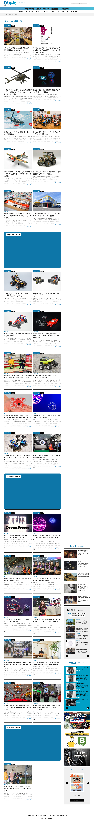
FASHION (20, 11)
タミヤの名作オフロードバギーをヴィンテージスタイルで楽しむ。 (46, 133)
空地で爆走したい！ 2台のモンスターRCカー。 (46, 295)
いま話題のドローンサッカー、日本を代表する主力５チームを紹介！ (46, 579)
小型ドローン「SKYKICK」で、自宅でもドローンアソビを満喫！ (46, 416)
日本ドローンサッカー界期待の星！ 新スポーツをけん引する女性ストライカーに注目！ (46, 621)
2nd (79, 613)
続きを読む (29, 58)
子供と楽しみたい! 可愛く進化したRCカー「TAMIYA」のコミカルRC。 (17, 295)
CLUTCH (83, 613)
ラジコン (17, 14)
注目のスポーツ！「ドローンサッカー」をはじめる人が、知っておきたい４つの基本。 (46, 537)
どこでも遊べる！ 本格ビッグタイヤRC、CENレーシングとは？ (46, 377)
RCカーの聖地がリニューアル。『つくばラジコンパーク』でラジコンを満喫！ (46, 215)
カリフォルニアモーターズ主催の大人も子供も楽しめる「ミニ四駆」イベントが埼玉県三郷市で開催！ (46, 50)
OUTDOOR (55, 11)
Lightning (7, 25)
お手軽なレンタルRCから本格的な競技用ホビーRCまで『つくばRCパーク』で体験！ (18, 377)
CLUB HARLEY (73, 615)
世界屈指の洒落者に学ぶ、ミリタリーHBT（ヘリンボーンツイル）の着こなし (82, 651)
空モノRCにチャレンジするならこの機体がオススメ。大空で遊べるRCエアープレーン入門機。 (18, 174)
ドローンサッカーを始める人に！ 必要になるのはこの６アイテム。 (17, 620)
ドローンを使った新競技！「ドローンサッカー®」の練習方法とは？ (46, 456)
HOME (5, 14)
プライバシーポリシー (42, 815)
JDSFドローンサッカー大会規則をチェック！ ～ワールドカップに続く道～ (17, 536)
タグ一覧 (11, 14)
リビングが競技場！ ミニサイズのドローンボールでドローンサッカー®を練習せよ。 (46, 663)
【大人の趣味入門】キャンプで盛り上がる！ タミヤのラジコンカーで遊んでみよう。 (17, 457)
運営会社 (52, 815)
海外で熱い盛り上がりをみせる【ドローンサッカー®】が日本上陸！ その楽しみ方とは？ (17, 789)
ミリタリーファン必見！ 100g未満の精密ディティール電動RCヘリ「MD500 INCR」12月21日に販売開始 (18, 92)
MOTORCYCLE (46, 11)
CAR (26, 11)
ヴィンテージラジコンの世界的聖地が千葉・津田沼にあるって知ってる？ (17, 49)
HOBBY (31, 11)
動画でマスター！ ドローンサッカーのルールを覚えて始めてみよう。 (17, 579)
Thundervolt (81, 615)
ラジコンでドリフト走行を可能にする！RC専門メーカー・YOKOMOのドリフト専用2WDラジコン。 (46, 336)
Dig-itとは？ (30, 815)
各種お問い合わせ (62, 815)
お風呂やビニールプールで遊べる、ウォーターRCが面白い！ (17, 133)
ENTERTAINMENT (72, 11)
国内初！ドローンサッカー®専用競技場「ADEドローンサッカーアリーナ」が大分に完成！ (17, 707)
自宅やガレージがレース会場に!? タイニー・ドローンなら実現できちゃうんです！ (17, 416)
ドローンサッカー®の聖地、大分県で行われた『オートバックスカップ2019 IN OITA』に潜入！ (46, 707)
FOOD (63, 11)
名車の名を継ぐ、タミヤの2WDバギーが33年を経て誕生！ (18, 335)
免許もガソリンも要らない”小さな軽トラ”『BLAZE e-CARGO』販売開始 (82, 622)
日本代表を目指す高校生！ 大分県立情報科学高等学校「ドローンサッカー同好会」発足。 (17, 664)
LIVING (38, 11)
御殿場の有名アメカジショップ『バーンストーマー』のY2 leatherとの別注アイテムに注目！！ (82, 630)
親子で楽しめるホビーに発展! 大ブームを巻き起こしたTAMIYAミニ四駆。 (47, 173)
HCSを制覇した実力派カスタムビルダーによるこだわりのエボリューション (82, 637)
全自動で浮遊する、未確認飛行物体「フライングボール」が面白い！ (46, 91)
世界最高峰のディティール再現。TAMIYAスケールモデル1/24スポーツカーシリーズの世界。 (17, 216)
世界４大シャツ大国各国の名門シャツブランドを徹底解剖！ (82, 644)
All (69, 613)
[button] (67, 656)
